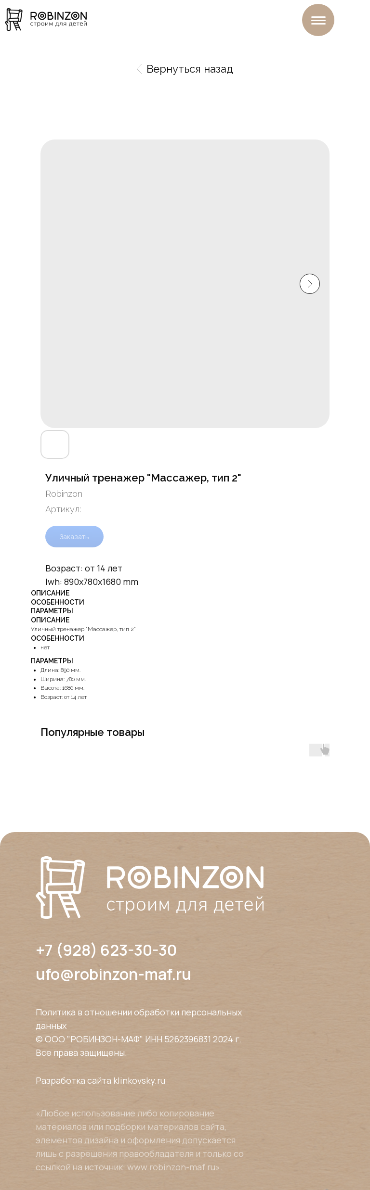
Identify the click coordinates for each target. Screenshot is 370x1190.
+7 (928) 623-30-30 (106, 950)
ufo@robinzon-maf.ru (113, 974)
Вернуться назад (185, 69)
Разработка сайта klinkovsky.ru (100, 1080)
